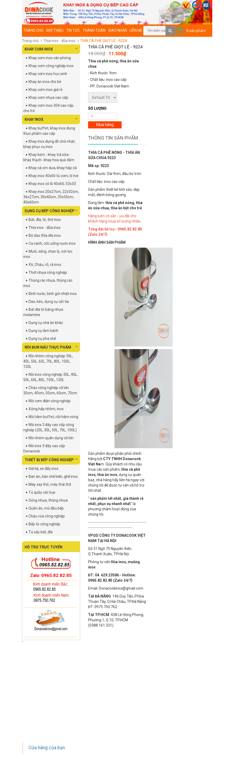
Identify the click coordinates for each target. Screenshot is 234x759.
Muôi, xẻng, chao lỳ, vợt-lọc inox (47, 254)
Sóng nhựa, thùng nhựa (48, 500)
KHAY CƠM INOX (51, 49)
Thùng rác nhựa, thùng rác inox (47, 283)
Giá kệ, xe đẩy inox (43, 468)
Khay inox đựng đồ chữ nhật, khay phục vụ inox (49, 144)
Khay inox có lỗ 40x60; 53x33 (52, 184)
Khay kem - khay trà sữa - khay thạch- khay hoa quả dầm (48, 157)
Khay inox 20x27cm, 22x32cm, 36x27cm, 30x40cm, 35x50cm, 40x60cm (51, 196)
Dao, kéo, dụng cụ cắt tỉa (49, 301)
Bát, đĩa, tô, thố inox (45, 219)
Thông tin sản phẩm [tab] (113, 138)
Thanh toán (93, 30)
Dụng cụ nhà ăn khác (46, 323)
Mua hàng (105, 124)
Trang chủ (33, 30)
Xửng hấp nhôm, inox (46, 409)
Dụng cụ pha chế (42, 338)
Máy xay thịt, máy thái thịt (50, 484)
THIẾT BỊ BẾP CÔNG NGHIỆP (51, 459)
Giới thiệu (54, 30)
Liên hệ (136, 30)
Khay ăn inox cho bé (45, 82)
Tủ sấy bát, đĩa (41, 532)
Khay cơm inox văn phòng (50, 58)
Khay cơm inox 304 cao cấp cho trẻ (48, 108)
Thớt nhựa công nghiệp (48, 272)
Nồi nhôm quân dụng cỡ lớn (51, 438)
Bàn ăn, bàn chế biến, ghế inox (53, 476)
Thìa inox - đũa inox (59, 41)
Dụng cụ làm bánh (43, 330)
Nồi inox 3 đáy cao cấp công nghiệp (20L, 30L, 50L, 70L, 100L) (50, 427)
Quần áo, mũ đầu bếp (46, 508)
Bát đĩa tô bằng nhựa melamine (43, 312)
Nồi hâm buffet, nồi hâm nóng (53, 417)
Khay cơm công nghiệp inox (51, 66)
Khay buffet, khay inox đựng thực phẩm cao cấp (49, 131)
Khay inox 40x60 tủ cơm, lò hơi (53, 176)
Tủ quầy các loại (42, 492)
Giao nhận (117, 30)
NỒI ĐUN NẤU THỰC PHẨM (51, 347)
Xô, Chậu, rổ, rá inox (45, 264)
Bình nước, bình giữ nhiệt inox (53, 293)
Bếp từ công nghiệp (44, 524)
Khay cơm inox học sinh (48, 74)
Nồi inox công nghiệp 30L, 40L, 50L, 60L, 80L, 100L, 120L (50, 377)
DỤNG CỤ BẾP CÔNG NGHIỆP (51, 210)
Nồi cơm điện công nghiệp (50, 401)
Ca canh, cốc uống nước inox (52, 243)
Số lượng (97, 108)
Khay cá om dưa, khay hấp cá (53, 168)
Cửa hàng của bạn (47, 747)
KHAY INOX (51, 119)
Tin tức (73, 30)
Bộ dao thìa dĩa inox (45, 235)
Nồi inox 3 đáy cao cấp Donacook (44, 448)
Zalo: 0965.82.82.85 (51, 575)
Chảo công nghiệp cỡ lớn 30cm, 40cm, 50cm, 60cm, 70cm (50, 390)
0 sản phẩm (196, 31)
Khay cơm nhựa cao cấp (48, 97)
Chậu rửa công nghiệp (47, 516)
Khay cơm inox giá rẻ (45, 89)
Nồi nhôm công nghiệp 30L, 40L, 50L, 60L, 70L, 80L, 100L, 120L (48, 361)
